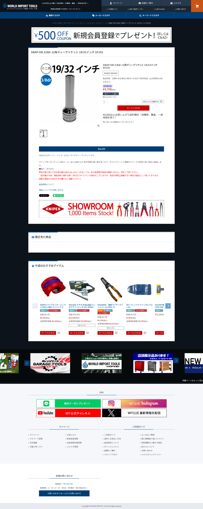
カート (197, 6)
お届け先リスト (36, 446)
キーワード (150, 15)
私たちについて (147, 446)
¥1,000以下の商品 (111, 126)
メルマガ (177, 3)
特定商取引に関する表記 (151, 442)
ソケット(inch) (86, 23)
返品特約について (46, 184)
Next (176, 360)
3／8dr (96, 23)
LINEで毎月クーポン (136, 9)
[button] (168, 306)
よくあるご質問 (147, 435)
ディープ (104, 23)
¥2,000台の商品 (145, 126)
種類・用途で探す (65, 23)
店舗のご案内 (147, 3)
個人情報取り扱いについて (152, 438)
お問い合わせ (181, 9)
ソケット (76, 23)
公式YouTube (160, 9)
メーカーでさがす (102, 15)
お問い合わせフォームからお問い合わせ (64, 493)
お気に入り (71, 435)
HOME (54, 23)
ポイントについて (111, 446)
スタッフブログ (110, 454)
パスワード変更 (36, 438)
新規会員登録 (72, 438)
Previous (27, 363)
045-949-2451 (68, 484)
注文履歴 (33, 442)
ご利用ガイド (112, 9)
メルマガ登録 (72, 446)
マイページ (117, 3)
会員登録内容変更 (74, 442)
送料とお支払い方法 (112, 438)
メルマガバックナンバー (151, 454)
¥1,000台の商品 (129, 126)
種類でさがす (54, 15)
